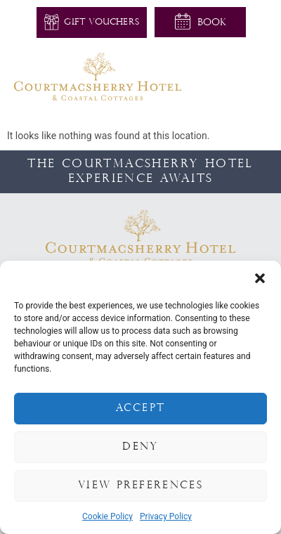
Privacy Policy (166, 516)
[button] (260, 278)
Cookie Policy (107, 516)
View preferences (140, 486)
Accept (141, 408)
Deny (140, 447)
